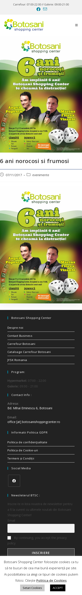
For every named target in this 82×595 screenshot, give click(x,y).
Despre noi (15, 328)
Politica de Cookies (51, 580)
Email (11, 520)
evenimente (40, 175)
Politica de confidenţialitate (27, 442)
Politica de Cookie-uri (22, 450)
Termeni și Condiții (20, 458)
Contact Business (20, 336)
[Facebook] (14, 481)
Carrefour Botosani (21, 344)
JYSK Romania (17, 360)
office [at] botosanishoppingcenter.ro (33, 422)
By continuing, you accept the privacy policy (37, 540)
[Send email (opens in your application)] (44, 9)
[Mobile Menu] (76, 25)
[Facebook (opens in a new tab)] (38, 9)
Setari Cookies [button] (32, 588)
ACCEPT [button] (58, 588)
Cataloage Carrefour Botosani (29, 352)
